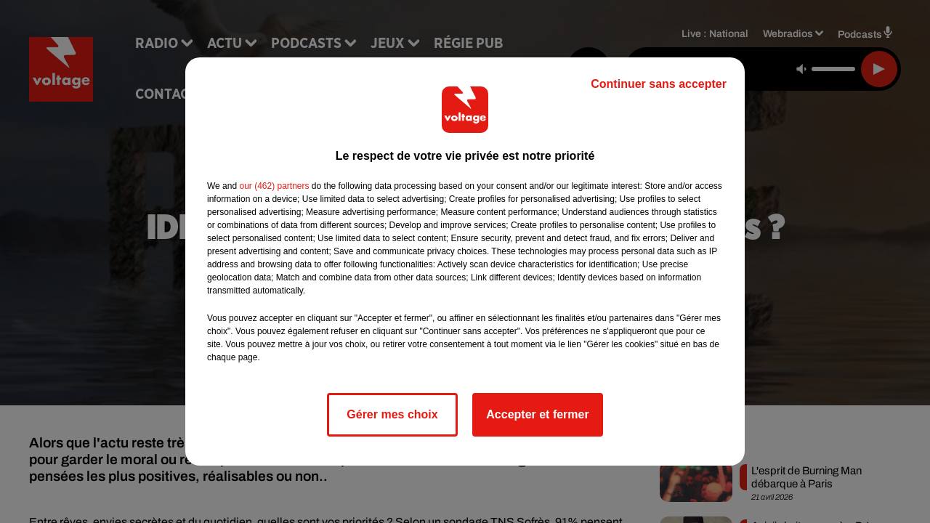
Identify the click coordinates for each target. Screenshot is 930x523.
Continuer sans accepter (659, 84)
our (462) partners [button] (274, 186)
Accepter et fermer (537, 414)
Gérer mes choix (392, 414)
